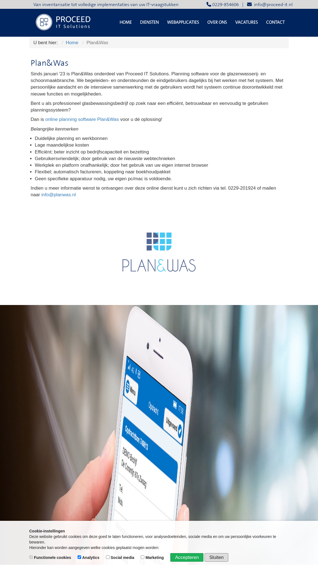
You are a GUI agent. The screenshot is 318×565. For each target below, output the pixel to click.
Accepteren (187, 557)
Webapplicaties (183, 22)
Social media (120, 557)
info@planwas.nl (58, 194)
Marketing (153, 557)
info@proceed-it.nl (270, 4)
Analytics (89, 557)
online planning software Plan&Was (82, 119)
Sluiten (216, 557)
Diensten (149, 22)
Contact (275, 22)
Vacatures (246, 22)
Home (126, 22)
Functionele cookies (50, 557)
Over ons (217, 22)
